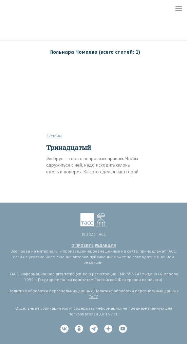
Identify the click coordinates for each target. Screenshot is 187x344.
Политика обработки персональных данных (50, 290)
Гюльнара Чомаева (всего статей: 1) (95, 51)
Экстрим (54, 135)
